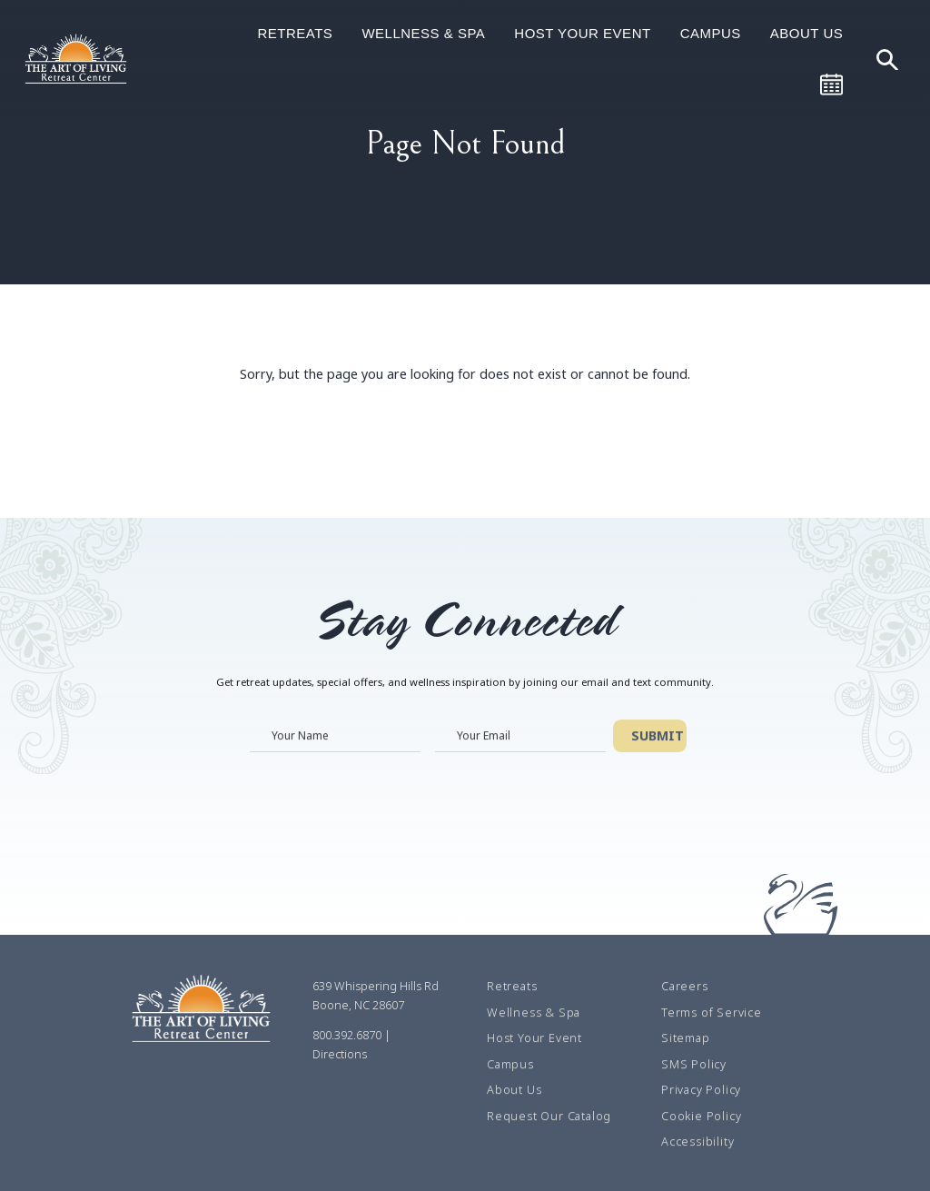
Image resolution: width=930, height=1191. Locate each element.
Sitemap (685, 1038)
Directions (339, 1055)
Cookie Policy (701, 1116)
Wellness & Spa (423, 33)
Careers (684, 986)
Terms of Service (711, 1013)
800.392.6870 (346, 1035)
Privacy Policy (701, 1090)
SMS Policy (694, 1065)
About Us (806, 33)
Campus (710, 33)
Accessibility (697, 1142)
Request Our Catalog (549, 1116)
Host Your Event (582, 33)
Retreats (294, 33)
